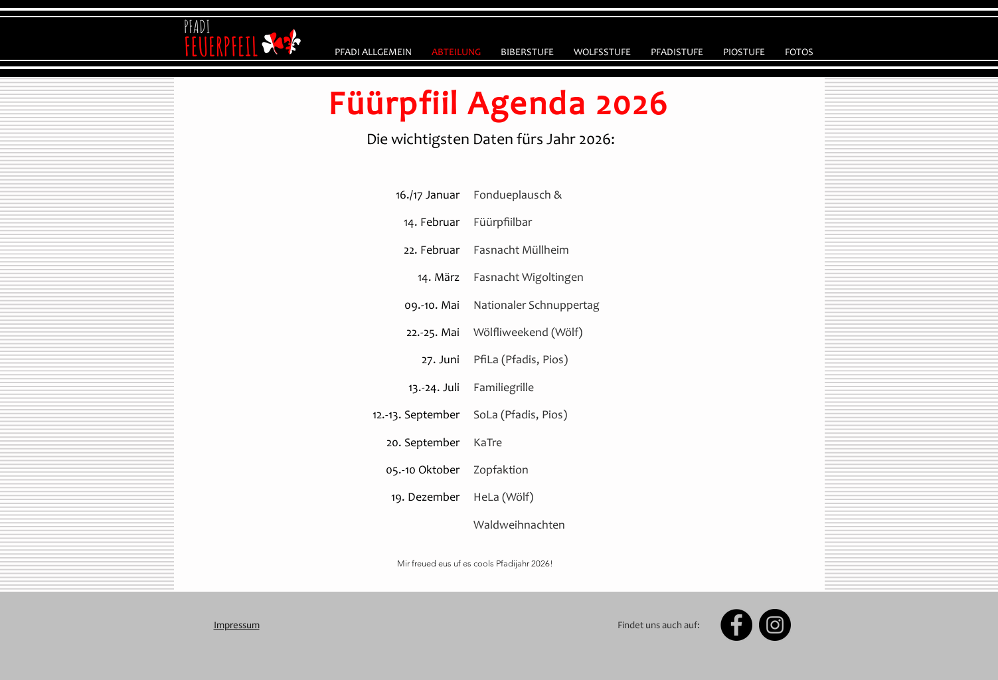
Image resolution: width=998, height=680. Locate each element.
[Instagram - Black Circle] (775, 625)
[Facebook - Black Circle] (736, 625)
